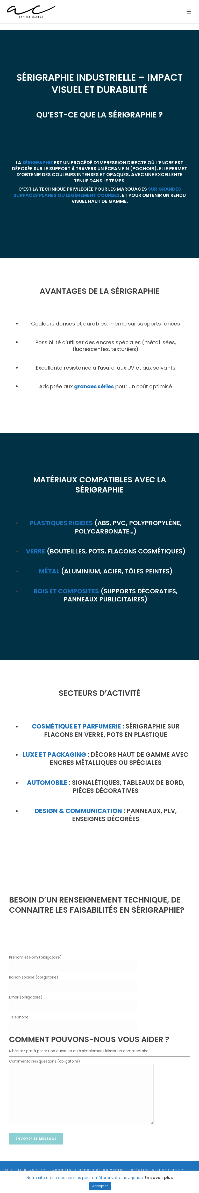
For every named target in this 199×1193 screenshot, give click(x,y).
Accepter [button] (100, 1185)
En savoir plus (159, 1177)
